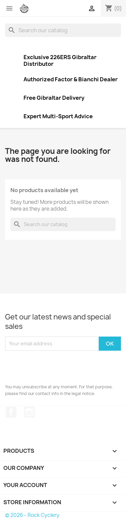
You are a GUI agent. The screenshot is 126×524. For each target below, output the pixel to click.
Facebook (11, 412)
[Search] (63, 30)
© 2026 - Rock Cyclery (32, 515)
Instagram (29, 412)
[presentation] (56, 367)
